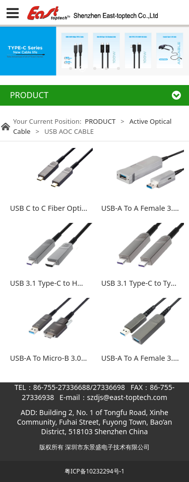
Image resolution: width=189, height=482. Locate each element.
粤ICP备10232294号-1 (94, 471)
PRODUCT (100, 121)
